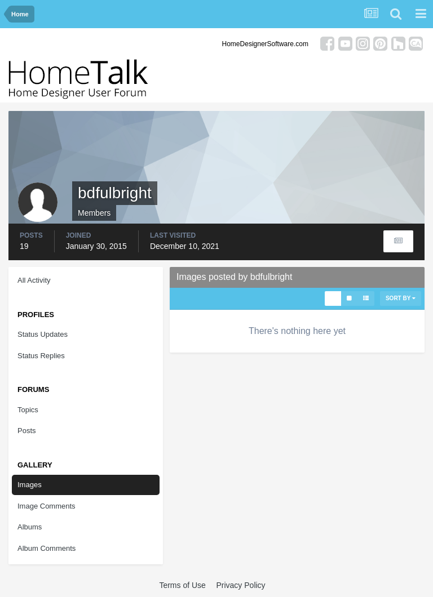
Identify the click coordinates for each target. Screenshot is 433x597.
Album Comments (46, 548)
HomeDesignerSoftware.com (265, 44)
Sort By (401, 298)
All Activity (34, 280)
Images (29, 484)
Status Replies (41, 355)
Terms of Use (182, 585)
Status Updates (42, 334)
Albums (29, 527)
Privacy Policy (240, 585)
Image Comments (46, 506)
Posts (26, 430)
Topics (27, 410)
